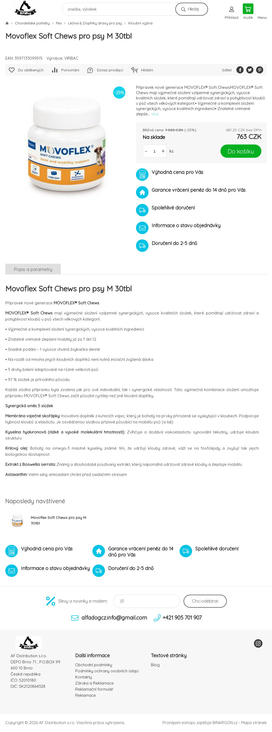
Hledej (193, 9)
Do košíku (241, 151)
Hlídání (147, 70)
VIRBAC (71, 58)
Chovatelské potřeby (32, 23)
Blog (155, 664)
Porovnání (70, 70)
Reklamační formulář (94, 689)
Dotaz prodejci (110, 70)
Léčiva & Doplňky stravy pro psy (95, 23)
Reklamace (85, 695)
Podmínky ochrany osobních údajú (107, 670)
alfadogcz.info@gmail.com (114, 617)
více (155, 113)
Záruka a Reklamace (94, 683)
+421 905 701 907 (182, 617)
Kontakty (83, 677)
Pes (59, 23)
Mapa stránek (254, 722)
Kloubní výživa (140, 23)
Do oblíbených (31, 70)
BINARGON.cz (224, 722)
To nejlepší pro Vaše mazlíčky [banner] (28, 8)
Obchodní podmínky (93, 664)
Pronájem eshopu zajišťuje (187, 722)
